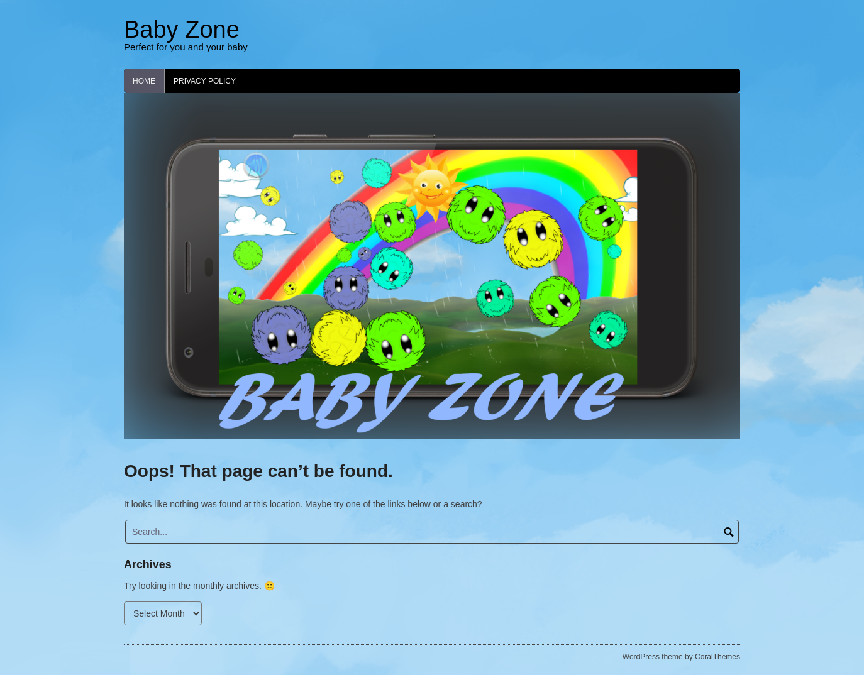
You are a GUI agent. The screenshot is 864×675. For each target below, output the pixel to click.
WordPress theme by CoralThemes (681, 656)
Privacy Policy (205, 81)
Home (144, 81)
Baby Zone (182, 29)
